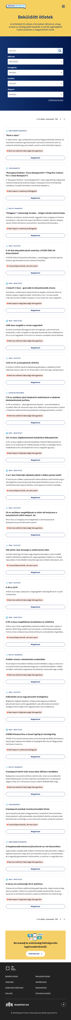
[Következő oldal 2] (64, 119)
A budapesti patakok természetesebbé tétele (27, 809)
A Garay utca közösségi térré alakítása (24, 884)
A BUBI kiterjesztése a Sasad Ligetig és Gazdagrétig (31, 734)
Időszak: (11, 56)
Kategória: (12, 67)
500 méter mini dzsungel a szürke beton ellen (27, 549)
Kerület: (11, 78)
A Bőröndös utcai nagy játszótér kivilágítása (27, 696)
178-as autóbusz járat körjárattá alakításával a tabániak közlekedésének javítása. (33, 399)
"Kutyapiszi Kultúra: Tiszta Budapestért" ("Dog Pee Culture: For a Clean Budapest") (35, 174)
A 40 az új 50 (12, 587)
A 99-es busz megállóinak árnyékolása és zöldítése (30, 622)
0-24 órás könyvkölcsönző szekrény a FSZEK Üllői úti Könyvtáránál (30, 252)
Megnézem (35, 158)
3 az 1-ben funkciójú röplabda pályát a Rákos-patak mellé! (33, 475)
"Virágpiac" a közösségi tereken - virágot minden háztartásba (35, 213)
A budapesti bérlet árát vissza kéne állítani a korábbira (32, 771)
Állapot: (11, 89)
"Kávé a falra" (12, 135)
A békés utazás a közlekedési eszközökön (25, 659)
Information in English (43, 993)
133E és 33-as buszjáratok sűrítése (22, 362)
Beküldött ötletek (11, 976)
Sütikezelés (9, 982)
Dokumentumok (41, 987)
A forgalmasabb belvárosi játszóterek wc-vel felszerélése (33, 846)
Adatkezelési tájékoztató (14, 987)
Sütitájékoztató (41, 982)
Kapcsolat (8, 993)
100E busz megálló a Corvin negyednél (24, 325)
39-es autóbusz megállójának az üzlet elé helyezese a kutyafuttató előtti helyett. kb (31, 514)
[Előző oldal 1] (60, 119)
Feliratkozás (34, 953)
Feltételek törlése (56, 100)
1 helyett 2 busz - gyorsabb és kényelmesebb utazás (30, 287)
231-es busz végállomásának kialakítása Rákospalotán (32, 437)
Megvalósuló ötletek (43, 976)
